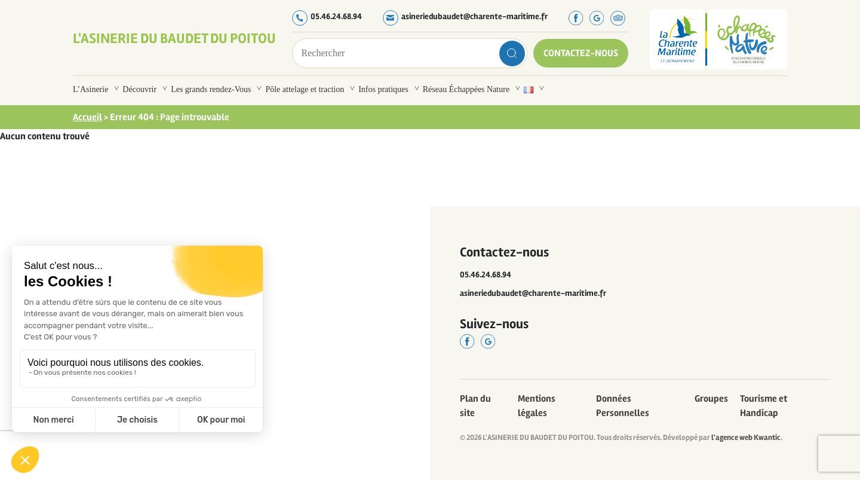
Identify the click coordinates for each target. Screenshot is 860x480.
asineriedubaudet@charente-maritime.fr (474, 16)
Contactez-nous (580, 53)
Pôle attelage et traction (304, 89)
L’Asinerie (90, 89)
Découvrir (139, 89)
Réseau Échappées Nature (466, 89)
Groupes (711, 399)
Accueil (87, 117)
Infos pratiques (383, 89)
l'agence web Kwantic (746, 437)
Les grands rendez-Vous (211, 89)
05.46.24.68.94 (336, 16)
